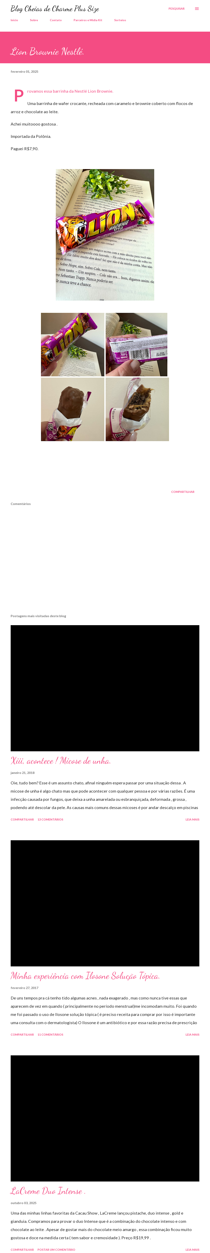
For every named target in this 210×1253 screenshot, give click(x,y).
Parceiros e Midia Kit (88, 20)
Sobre (34, 20)
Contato (56, 20)
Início (14, 20)
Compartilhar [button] (182, 491)
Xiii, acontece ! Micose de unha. (61, 760)
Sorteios (120, 20)
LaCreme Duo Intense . (48, 1190)
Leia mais (192, 819)
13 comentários (50, 819)
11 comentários (50, 1034)
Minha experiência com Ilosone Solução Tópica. (85, 975)
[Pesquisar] (177, 8)
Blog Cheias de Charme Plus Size (55, 8)
